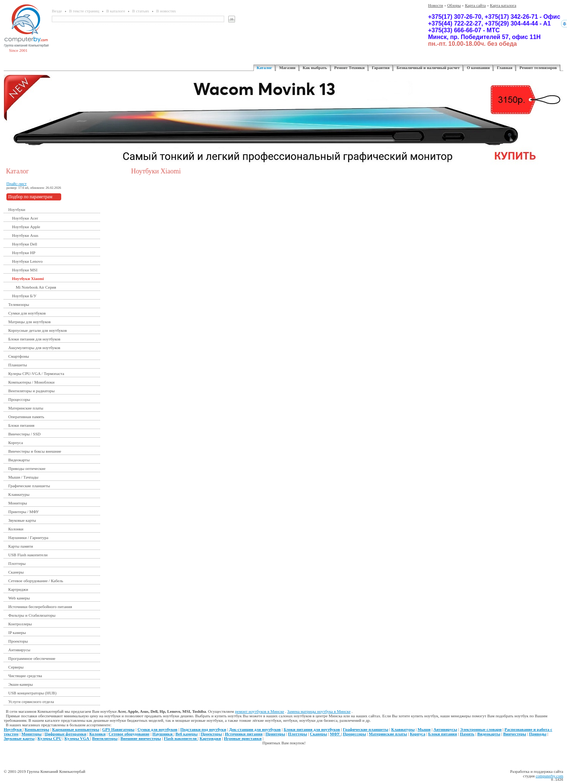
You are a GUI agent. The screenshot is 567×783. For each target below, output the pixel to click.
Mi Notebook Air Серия (36, 287)
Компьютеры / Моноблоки (31, 382)
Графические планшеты (29, 485)
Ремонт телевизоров (538, 67)
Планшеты (17, 365)
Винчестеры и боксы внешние (34, 451)
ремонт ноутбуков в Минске (259, 711)
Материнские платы (25, 408)
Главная (504, 67)
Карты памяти (20, 546)
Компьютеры (37, 729)
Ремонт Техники (349, 67)
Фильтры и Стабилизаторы (32, 615)
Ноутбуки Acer (25, 218)
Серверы (16, 667)
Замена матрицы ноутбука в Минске (319, 711)
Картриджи (18, 589)
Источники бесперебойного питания (40, 606)
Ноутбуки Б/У (24, 296)
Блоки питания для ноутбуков (34, 339)
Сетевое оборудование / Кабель (35, 580)
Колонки (15, 529)
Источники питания (244, 734)
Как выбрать (315, 67)
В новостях (166, 11)
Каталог (264, 67)
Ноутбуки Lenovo (27, 261)
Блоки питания (21, 425)
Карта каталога (503, 5)
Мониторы (17, 503)
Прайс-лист (16, 183)
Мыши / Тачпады (23, 477)
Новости (435, 5)
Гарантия (380, 67)
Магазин (287, 67)
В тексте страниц (84, 11)
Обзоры (454, 5)
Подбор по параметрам (30, 196)
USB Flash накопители (28, 555)
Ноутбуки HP (23, 252)
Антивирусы (19, 649)
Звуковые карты (22, 520)
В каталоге (115, 11)
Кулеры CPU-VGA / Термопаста (36, 373)
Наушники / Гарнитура (28, 537)
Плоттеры (17, 563)
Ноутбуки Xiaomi (28, 278)
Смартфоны (18, 356)
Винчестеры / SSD (24, 434)
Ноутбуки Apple (26, 226)
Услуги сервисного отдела (31, 701)
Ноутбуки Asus (25, 235)
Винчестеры (514, 734)
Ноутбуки (16, 209)
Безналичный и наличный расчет (428, 67)
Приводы (537, 734)
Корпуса (15, 442)
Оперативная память (26, 416)
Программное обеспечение (31, 658)
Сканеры (16, 572)
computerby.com (549, 776)
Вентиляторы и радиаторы (31, 390)
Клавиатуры (18, 494)
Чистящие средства (25, 675)
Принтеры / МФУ (23, 511)
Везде (57, 11)
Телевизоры (18, 304)
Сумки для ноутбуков (27, 313)
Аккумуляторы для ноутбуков (34, 347)
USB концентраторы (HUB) (32, 693)
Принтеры (275, 734)
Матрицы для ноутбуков (29, 321)
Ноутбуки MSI (25, 270)
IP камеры (17, 632)
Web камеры (19, 598)
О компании (478, 67)
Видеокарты (19, 460)
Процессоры (19, 399)
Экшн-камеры (20, 684)
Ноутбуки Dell (24, 244)
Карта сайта (475, 5)
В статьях (140, 11)
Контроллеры (20, 624)
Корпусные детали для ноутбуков (37, 330)
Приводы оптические (26, 468)
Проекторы (18, 641)
